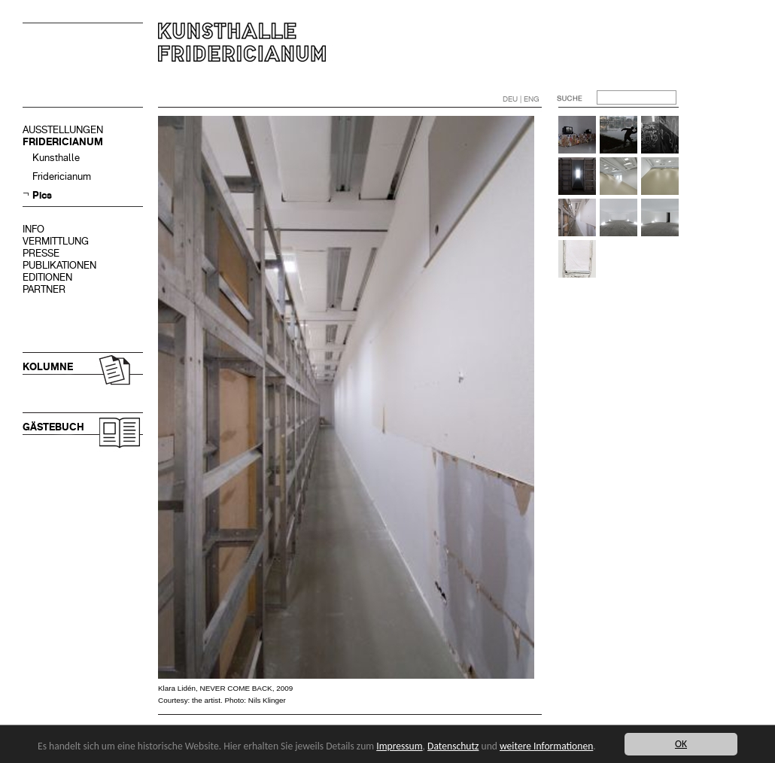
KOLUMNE (48, 366)
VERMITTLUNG (56, 241)
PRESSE (41, 253)
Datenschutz (453, 746)
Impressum (399, 746)
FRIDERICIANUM (63, 141)
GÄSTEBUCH (53, 427)
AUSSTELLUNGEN (63, 129)
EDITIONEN (47, 277)
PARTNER (44, 289)
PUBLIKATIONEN (59, 265)
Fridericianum (61, 176)
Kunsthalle (56, 157)
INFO (33, 229)
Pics (42, 195)
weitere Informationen (546, 746)
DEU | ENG (521, 99)
